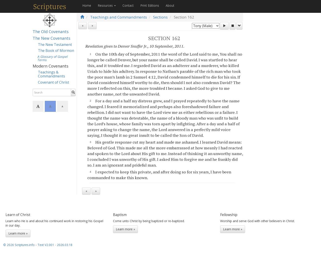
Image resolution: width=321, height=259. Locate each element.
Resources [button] (107, 5)
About (170, 5)
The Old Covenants (51, 31)
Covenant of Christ (53, 82)
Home (86, 5)
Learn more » (18, 233)
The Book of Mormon (56, 50)
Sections (160, 17)
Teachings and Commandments (118, 17)
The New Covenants (51, 38)
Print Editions (149, 5)
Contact (128, 5)
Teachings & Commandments (51, 74)
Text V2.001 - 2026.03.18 (55, 245)
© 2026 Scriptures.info (19, 245)
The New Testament (55, 44)
